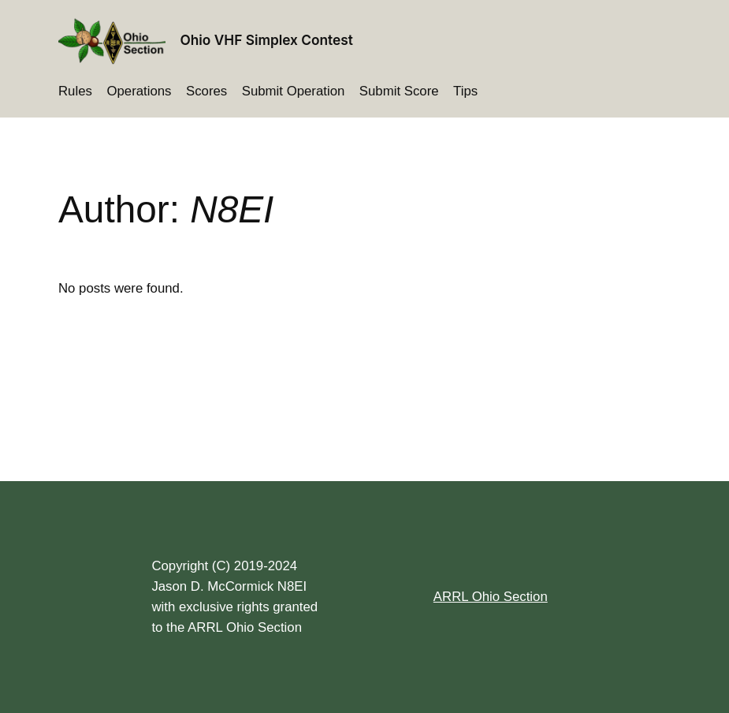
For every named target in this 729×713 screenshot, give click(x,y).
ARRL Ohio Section (490, 596)
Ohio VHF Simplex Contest (266, 40)
